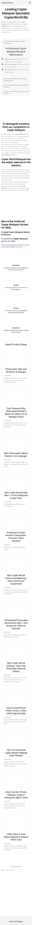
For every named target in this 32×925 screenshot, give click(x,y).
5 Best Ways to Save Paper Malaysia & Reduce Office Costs (16, 836)
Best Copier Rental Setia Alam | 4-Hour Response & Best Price (16, 495)
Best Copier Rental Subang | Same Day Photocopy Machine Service (16, 667)
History (16, 866)
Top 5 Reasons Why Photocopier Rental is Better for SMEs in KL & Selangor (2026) (16, 412)
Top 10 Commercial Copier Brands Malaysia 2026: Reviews (16, 752)
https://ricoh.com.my (16, 293)
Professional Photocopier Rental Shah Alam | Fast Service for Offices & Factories (16, 624)
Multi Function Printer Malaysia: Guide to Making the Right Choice (16, 794)
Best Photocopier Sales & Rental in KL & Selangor (16, 454)
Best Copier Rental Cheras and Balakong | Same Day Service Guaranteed (16, 579)
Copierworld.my (7, 3)
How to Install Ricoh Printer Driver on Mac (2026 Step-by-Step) (16, 710)
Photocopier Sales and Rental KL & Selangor (16, 370)
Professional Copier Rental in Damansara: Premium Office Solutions (16, 536)
